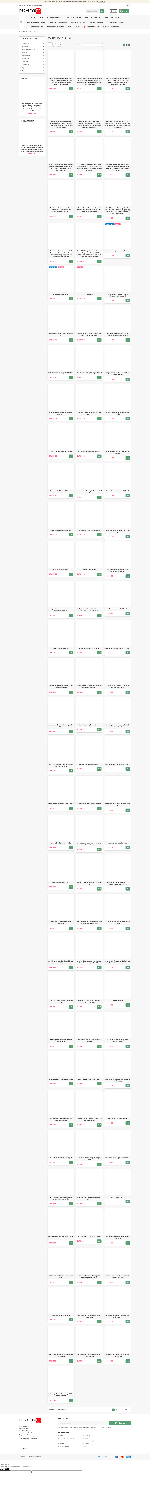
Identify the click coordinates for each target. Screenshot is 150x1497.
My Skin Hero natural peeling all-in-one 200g (60, 962)
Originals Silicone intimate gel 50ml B (61, 1079)
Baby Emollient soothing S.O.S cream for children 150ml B (118, 686)
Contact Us (38, 5)
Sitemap (87, 1446)
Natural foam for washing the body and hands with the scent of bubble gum (117, 962)
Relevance (85, 45)
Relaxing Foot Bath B (89, 569)
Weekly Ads (22, 5)
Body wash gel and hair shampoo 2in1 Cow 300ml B (61, 1355)
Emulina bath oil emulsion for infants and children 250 (117, 1276)
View (120, 45)
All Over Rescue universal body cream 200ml (118, 922)
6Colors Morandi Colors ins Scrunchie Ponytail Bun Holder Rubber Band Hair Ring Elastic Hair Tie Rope (89, 209)
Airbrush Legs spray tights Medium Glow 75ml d (117, 413)
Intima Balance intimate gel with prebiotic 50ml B (117, 1040)
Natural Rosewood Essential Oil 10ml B (117, 648)
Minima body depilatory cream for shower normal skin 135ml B (117, 883)
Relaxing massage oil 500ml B (117, 843)
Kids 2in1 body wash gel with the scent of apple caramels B (61, 686)
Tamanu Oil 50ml (117, 1000)
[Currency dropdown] (128, 5)
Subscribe (120, 1423)
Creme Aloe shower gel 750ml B (61, 843)
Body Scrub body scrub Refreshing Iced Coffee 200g (117, 1080)
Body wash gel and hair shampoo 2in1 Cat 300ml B (89, 1316)
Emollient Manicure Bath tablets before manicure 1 (61, 413)
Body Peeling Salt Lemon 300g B (61, 530)
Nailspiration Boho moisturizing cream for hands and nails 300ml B (89, 610)
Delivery (62, 1435)
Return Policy (88, 1435)
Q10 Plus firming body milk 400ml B (89, 764)
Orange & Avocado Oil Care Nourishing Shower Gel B (89, 844)
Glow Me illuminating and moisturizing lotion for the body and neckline (89, 962)
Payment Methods (64, 1446)
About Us (30, 5)
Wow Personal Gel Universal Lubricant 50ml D (89, 1198)
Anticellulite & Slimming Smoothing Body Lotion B (61, 922)
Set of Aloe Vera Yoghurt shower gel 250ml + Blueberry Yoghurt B (89, 334)
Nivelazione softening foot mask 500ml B (89, 492)
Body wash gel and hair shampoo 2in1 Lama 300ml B (89, 1355)
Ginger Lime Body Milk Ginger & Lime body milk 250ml (118, 373)
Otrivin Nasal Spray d (117, 1197)
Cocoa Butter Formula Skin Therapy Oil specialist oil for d (89, 1119)
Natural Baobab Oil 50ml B (61, 648)
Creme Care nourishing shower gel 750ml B (89, 1158)
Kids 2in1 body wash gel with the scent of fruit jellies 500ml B (89, 686)
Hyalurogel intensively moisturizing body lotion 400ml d (61, 1119)
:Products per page (58, 44)
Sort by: (78, 45)
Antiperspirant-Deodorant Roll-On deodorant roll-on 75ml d (118, 295)
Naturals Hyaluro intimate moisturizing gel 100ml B (61, 1040)
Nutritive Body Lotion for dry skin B (89, 1079)
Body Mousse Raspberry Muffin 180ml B (61, 803)
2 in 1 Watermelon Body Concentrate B (89, 451)
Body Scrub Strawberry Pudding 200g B (117, 764)
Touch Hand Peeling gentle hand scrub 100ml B (118, 452)
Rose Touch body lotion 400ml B (89, 725)
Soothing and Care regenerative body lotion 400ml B (118, 726)
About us (62, 1443)
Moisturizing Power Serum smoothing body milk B (89, 1040)
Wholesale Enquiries (90, 1441)
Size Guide (87, 1438)
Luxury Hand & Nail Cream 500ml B (61, 451)
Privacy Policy (63, 1441)
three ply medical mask (117, 251)
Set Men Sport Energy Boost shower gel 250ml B (61, 334)
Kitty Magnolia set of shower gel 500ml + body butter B (61, 1395)
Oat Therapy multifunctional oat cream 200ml (61, 1276)
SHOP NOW (101, 1)
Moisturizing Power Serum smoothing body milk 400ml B (61, 765)
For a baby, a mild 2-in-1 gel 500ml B (117, 491)
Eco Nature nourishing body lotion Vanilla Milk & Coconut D (117, 570)
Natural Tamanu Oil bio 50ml (61, 1315)
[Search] (95, 11)
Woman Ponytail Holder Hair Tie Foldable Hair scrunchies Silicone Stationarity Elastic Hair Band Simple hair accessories (61, 124)
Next (127, 1409)
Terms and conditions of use (67, 1438)
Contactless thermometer (61, 294)
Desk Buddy (89, 294)
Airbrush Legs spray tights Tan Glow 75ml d (89, 413)
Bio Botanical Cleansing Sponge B (61, 1158)
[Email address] (83, 1423)
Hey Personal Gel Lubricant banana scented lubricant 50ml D (61, 1198)
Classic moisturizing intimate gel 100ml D (61, 1237)
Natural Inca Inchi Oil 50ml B (118, 609)
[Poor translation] (7, 1469)
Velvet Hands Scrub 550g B (61, 569)
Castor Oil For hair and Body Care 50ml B (118, 531)
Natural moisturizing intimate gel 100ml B (117, 804)
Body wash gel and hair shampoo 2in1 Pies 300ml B (118, 1355)
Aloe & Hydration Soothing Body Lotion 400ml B (61, 726)
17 (122, 1409)
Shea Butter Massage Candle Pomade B (89, 803)
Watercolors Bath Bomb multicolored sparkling (117, 1237)
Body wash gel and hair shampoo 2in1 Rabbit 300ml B (118, 1316)
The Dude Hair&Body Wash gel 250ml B (89, 373)
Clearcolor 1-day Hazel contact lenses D (89, 1236)
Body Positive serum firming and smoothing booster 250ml (89, 1276)
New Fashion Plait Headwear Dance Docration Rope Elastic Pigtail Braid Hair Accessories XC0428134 (61, 209)
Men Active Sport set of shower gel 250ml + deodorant (89, 1001)
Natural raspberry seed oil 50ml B (89, 648)
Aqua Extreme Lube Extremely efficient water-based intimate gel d (89, 922)
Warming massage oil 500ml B (61, 882)
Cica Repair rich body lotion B (117, 1118)
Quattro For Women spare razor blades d (117, 1158)
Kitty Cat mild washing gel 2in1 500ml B (60, 373)
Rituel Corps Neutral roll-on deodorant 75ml (61, 1001)
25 (49, 44)
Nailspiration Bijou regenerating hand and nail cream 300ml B (61, 610)
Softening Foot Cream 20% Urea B (61, 491)
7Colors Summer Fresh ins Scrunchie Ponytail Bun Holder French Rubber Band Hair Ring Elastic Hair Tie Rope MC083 (117, 167)
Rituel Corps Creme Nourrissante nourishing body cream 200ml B (117, 334)
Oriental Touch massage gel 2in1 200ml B (89, 883)
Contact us (87, 1443)
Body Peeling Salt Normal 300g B (89, 530)
